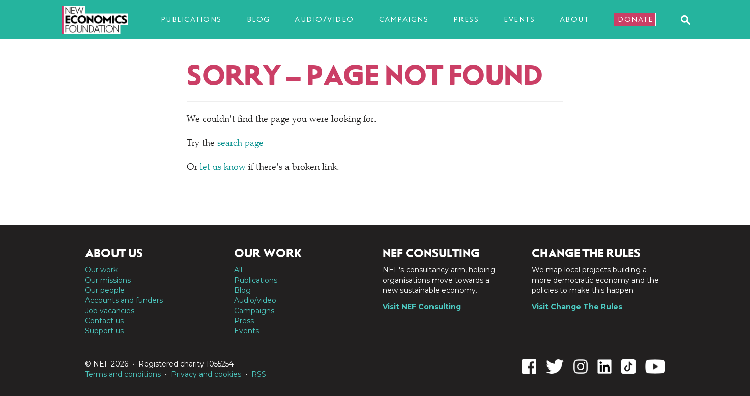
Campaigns (404, 19)
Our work (101, 270)
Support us (104, 331)
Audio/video (324, 19)
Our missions (108, 280)
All (238, 270)
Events (519, 19)
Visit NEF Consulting (422, 306)
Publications (191, 19)
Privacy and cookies (206, 374)
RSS (258, 374)
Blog (258, 19)
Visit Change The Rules (577, 306)
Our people (105, 290)
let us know (223, 167)
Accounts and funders (124, 300)
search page (240, 143)
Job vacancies (109, 310)
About (574, 19)
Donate (635, 19)
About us (114, 253)
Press (466, 19)
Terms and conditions (123, 374)
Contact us (104, 320)
